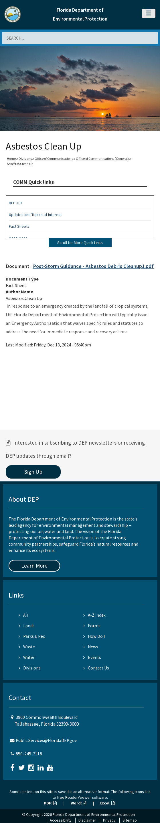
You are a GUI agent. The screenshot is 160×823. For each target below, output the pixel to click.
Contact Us (96, 668)
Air (23, 615)
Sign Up (33, 471)
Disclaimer (87, 820)
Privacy (109, 820)
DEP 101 (15, 202)
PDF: (50, 803)
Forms (91, 625)
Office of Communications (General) (102, 158)
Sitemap (130, 820)
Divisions (25, 158)
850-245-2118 (29, 754)
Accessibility (61, 820)
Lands (27, 625)
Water (27, 657)
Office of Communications (54, 158)
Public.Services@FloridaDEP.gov (46, 740)
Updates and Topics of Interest (35, 214)
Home (11, 158)
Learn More (34, 565)
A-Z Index (94, 615)
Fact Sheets (19, 226)
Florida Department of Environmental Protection (94, 814)
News (90, 646)
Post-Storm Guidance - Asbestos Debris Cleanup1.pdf (93, 266)
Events (92, 657)
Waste (27, 646)
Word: (78, 803)
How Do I (94, 636)
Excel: (107, 803)
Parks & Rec (32, 636)
